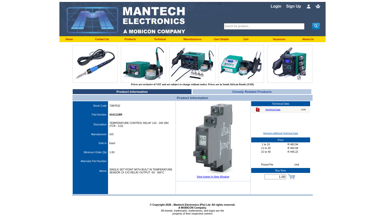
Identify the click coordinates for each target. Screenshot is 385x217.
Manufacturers (192, 39)
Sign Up (293, 6)
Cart (245, 39)
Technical (160, 39)
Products (130, 39)
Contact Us (102, 39)
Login (276, 6)
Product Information (132, 92)
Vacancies (279, 39)
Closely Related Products (252, 92)
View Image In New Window (213, 176)
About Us (308, 39)
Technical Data (272, 109)
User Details (221, 39)
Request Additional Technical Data (280, 133)
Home (69, 39)
